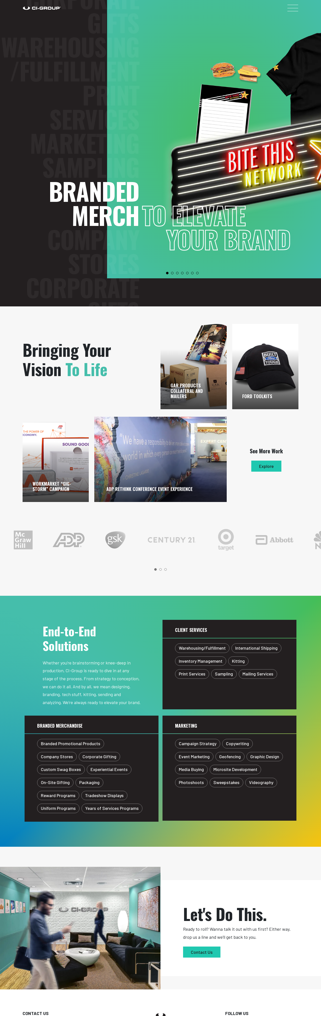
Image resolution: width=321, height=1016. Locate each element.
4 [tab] (182, 273)
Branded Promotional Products (70, 743)
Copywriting (237, 743)
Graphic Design (264, 756)
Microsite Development (235, 769)
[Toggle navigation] (292, 8)
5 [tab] (187, 273)
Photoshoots (191, 782)
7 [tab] (197, 273)
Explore (266, 466)
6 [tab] (192, 273)
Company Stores (93, 153)
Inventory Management (200, 661)
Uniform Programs (58, 808)
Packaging (89, 782)
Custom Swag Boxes (61, 769)
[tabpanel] (59, 540)
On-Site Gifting (55, 782)
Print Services (94, 298)
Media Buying (191, 769)
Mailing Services (258, 673)
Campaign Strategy (197, 743)
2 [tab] (172, 273)
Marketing (84, 45)
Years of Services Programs (112, 808)
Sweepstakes (226, 782)
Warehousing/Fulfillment (70, 249)
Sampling (90, 69)
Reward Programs (58, 795)
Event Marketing (194, 756)
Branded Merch (94, 105)
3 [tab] (177, 273)
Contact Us (202, 952)
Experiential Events (109, 769)
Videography (261, 782)
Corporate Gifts (82, 201)
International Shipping (256, 648)
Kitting (238, 661)
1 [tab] (167, 273)
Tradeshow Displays (104, 795)
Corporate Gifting (99, 756)
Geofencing (230, 756)
